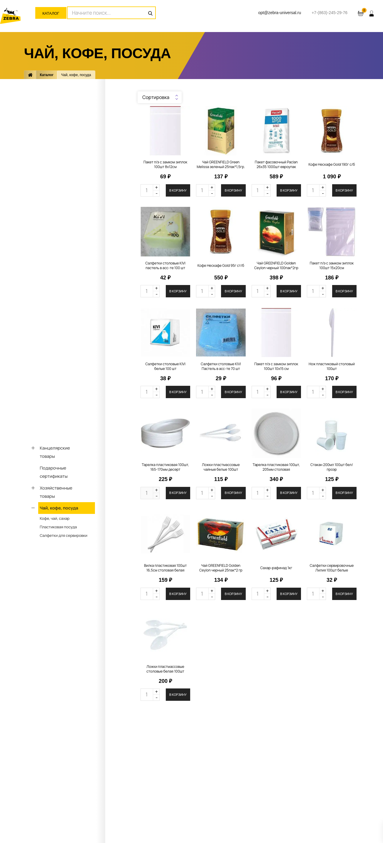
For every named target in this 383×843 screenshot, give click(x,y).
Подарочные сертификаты (54, 472)
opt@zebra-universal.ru (279, 12)
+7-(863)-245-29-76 (329, 12)
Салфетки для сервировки (63, 535)
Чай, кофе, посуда (59, 508)
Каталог (50, 13)
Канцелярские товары (55, 452)
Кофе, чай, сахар (54, 518)
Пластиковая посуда (58, 526)
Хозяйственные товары (56, 492)
